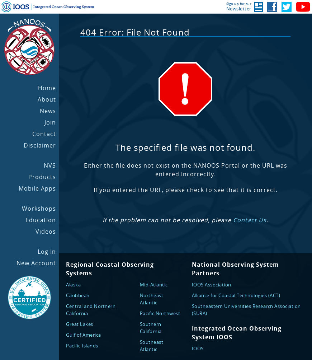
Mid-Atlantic (154, 284)
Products (42, 177)
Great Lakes (79, 324)
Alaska (73, 284)
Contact (44, 134)
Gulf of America (83, 335)
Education (40, 220)
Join (50, 122)
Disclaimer (40, 145)
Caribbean (78, 295)
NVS (50, 165)
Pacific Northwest (160, 313)
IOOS (198, 348)
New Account (36, 263)
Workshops (39, 208)
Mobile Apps (37, 188)
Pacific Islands (82, 345)
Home (47, 88)
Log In (47, 252)
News (48, 111)
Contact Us (249, 220)
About (47, 99)
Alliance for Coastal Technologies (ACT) (236, 295)
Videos (46, 231)
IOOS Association (211, 284)
